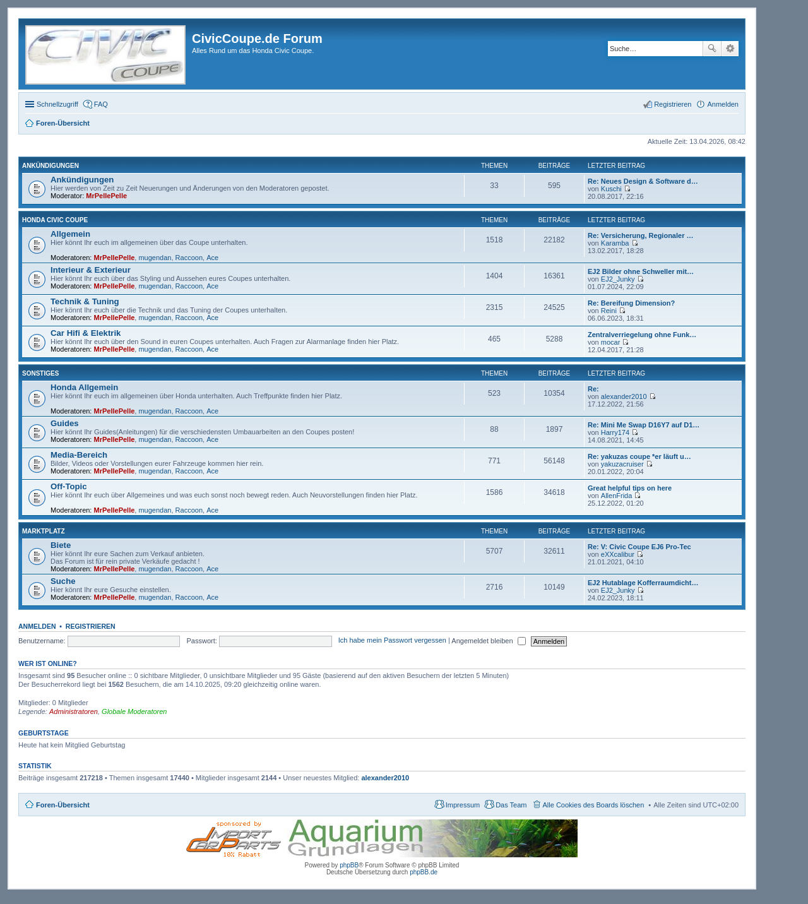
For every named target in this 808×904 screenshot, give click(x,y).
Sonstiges (40, 373)
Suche (712, 48)
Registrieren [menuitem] (672, 104)
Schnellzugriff (57, 104)
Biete (60, 545)
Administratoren (73, 711)
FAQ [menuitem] (101, 104)
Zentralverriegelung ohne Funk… (642, 334)
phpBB (349, 865)
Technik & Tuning (84, 301)
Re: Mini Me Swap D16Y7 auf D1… (643, 425)
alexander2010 (624, 396)
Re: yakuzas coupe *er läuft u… (639, 456)
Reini (609, 310)
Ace (212, 257)
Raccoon (189, 257)
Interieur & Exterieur (90, 270)
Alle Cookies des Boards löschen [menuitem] (594, 805)
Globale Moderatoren (134, 711)
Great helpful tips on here (630, 488)
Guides (64, 423)
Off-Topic (68, 486)
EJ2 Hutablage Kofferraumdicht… (643, 582)
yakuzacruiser (622, 464)
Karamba (615, 243)
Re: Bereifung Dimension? (631, 303)
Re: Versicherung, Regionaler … (641, 235)
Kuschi (611, 189)
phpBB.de (423, 872)
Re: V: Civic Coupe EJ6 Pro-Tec (639, 546)
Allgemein (70, 234)
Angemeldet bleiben (488, 641)
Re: (593, 389)
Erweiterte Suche (730, 48)
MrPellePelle (106, 195)
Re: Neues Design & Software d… (643, 181)
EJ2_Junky (618, 279)
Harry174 (615, 432)
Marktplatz (43, 531)
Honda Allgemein (84, 387)
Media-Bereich (78, 455)
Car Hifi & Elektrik (85, 333)
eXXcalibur (617, 554)
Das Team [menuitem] (511, 805)
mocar (611, 342)
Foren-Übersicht (63, 805)
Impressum (463, 805)
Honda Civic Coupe (55, 220)
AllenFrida (617, 495)
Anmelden (37, 626)
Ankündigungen (50, 165)
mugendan (154, 257)
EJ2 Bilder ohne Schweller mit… (641, 271)
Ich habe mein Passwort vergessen (392, 641)
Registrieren (91, 626)
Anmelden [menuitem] (723, 104)
